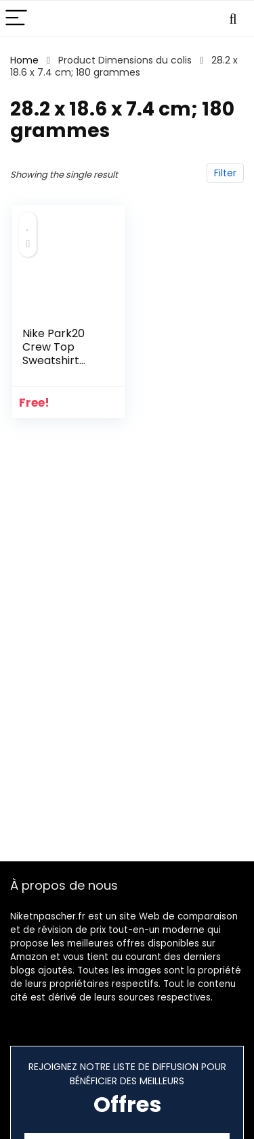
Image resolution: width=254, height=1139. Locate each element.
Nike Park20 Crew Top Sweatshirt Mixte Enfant (55, 354)
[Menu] (16, 18)
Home (24, 60)
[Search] (233, 18)
